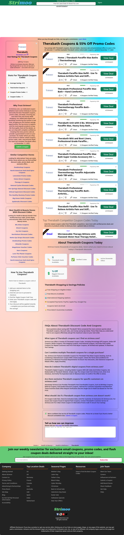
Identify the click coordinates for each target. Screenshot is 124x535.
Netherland (30, 501)
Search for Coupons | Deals (66, 1)
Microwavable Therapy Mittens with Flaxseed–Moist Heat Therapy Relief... (77, 235)
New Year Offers (56, 501)
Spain (28, 495)
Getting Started (7, 471)
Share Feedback (105, 486)
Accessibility (6, 503)
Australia (30, 489)
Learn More (82, 39)
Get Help (103, 489)
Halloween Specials (57, 498)
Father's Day (55, 477)
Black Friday (55, 480)
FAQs (102, 492)
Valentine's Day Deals (58, 492)
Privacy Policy (6, 480)
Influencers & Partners (108, 477)
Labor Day (54, 474)
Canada (29, 483)
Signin (100, 3)
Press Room (6, 489)
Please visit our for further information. (61, 425)
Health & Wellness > (62, 445)
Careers (103, 474)
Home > (36, 445)
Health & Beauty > (47, 445)
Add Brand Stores (106, 483)
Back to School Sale (58, 489)
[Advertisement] (62, 21)
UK (28, 474)
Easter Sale (55, 495)
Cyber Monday (56, 483)
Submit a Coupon (71, 416)
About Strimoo (7, 474)
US (27, 471)
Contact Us (6, 477)
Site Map (5, 492)
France (29, 480)
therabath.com (22, 55)
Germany (30, 477)
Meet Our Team (105, 471)
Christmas (54, 486)
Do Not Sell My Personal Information (10, 499)
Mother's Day (56, 471)
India (28, 498)
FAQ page (58, 425)
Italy (28, 486)
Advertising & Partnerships (11, 486)
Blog (3, 495)
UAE (28, 492)
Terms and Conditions (9, 483)
